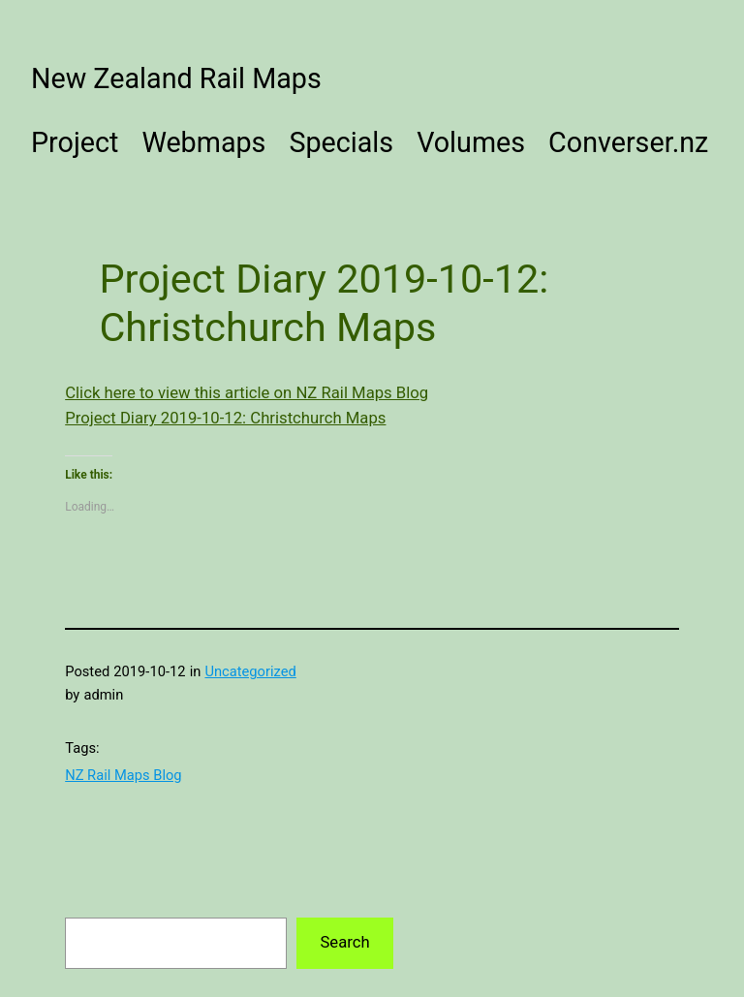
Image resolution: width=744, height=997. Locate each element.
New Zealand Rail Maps (176, 78)
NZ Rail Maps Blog (123, 775)
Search (344, 942)
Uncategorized (249, 671)
